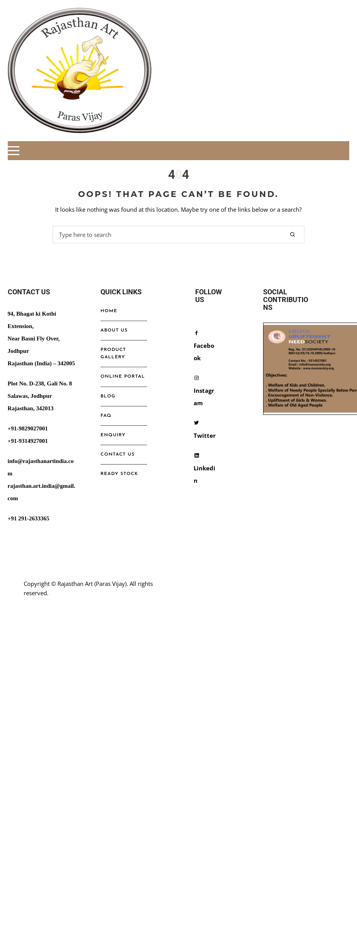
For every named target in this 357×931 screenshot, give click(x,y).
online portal (123, 376)
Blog (108, 396)
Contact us (118, 454)
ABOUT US (114, 330)
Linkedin (204, 468)
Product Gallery (113, 353)
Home (109, 311)
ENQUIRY (113, 435)
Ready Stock (119, 474)
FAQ (106, 415)
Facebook (204, 345)
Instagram (204, 390)
